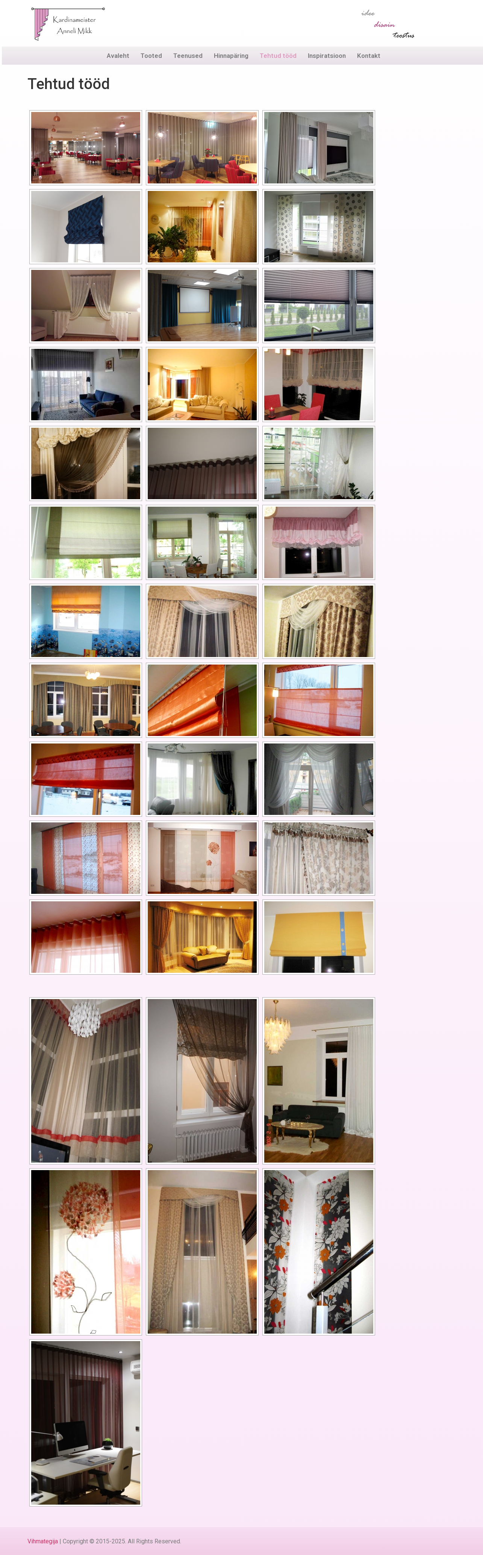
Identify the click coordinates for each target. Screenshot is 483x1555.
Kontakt (368, 55)
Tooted (151, 55)
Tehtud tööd (278, 55)
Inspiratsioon (327, 55)
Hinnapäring (231, 55)
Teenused (188, 55)
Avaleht (118, 55)
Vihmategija (42, 1541)
